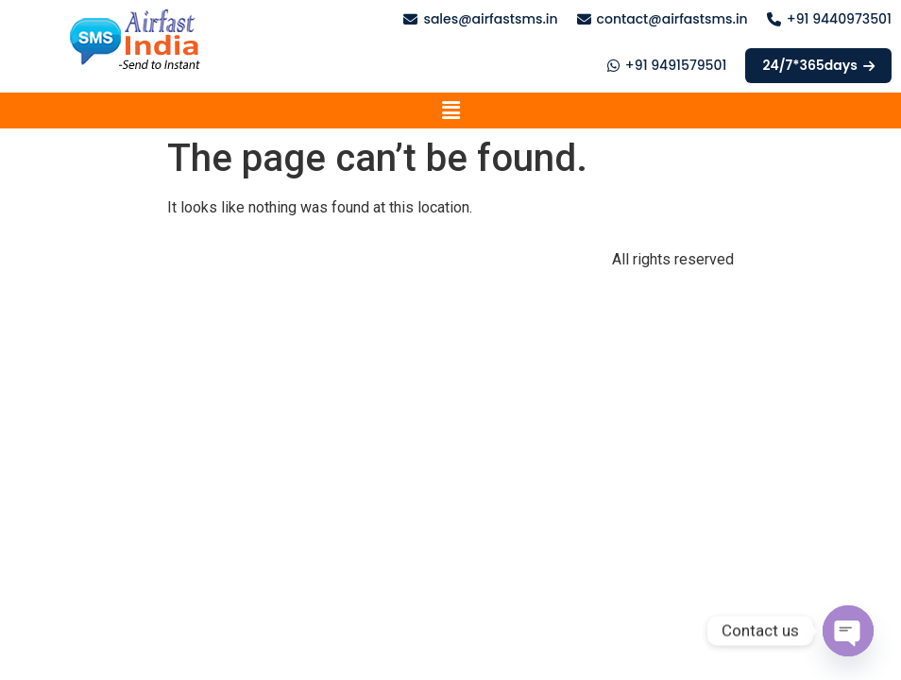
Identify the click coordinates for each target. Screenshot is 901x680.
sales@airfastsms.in (490, 18)
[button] (450, 110)
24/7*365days (819, 65)
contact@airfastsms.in (672, 18)
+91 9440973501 (839, 18)
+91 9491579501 (676, 65)
